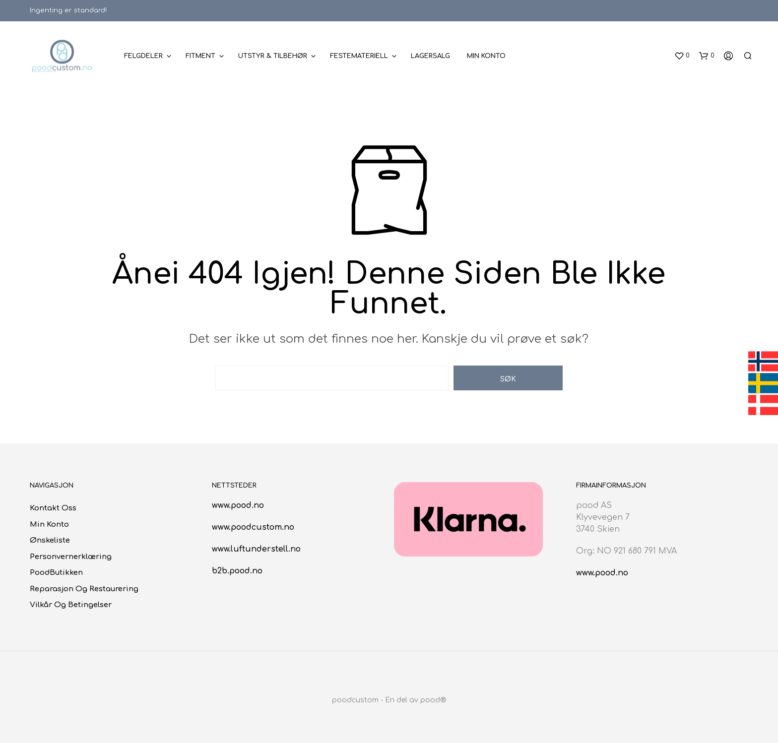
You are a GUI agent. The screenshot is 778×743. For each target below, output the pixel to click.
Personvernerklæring (71, 557)
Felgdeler (143, 56)
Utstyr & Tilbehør (272, 56)
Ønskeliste (50, 540)
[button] (682, 56)
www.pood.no (238, 505)
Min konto (486, 56)
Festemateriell (359, 56)
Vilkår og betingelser (71, 605)
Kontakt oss (53, 508)
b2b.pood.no (237, 570)
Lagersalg (430, 56)
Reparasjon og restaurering (84, 589)
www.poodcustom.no (253, 527)
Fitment (200, 56)
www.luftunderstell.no (256, 549)
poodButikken (56, 572)
